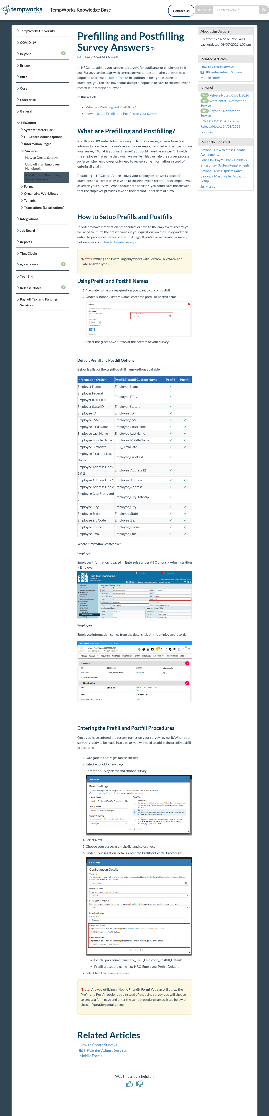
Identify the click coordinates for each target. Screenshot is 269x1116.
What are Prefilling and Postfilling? (111, 107)
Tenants (30, 200)
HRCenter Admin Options (43, 137)
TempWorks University (37, 31)
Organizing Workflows (41, 193)
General (26, 111)
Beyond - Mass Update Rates (221, 171)
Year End (26, 276)
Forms (28, 186)
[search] (236, 9)
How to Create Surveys (41, 157)
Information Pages (37, 144)
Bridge (25, 65)
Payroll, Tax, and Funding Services (38, 302)
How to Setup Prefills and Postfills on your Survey (121, 113)
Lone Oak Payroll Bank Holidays (223, 160)
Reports (26, 242)
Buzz (23, 77)
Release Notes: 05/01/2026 (224, 95)
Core (24, 88)
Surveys (31, 151)
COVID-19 (28, 42)
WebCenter (43, 264)
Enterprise (28, 100)
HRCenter (29, 122)
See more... (207, 132)
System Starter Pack (39, 130)
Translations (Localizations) (44, 207)
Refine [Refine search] (204, 10)
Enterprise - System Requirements (225, 165)
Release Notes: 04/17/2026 (220, 121)
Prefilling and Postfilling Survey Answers (42, 177)
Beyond (43, 53)
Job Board (27, 230)
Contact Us (181, 11)
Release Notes (43, 287)
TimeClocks (29, 253)
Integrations (29, 219)
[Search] (264, 9)
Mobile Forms (117, 77)
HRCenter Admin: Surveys (103, 1050)
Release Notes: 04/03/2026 (220, 126)
